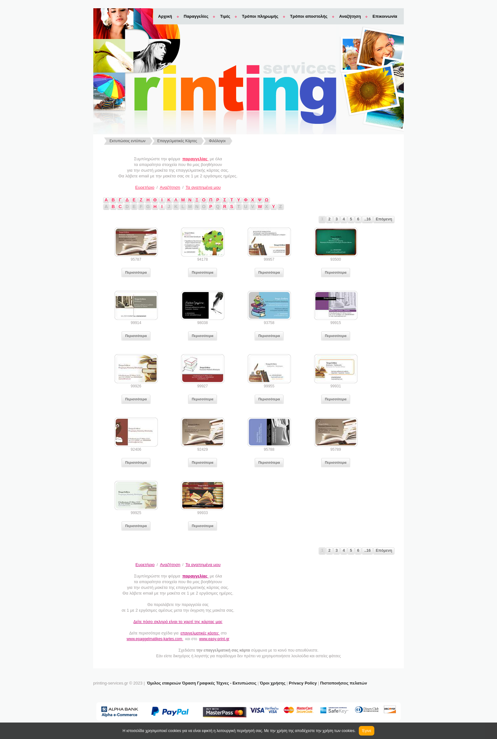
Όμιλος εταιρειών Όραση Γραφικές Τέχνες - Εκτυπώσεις (201, 683)
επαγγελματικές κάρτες (200, 633)
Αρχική (165, 16)
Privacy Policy (303, 683)
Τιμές (225, 16)
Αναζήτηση (350, 16)
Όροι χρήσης (273, 683)
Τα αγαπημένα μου (203, 187)
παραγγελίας (195, 158)
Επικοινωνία (384, 16)
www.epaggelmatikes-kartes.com (154, 639)
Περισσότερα (136, 272)
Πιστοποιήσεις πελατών (343, 683)
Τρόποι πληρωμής (260, 16)
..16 (367, 219)
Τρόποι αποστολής (308, 16)
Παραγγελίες (196, 16)
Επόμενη (384, 219)
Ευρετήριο (144, 187)
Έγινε (366, 731)
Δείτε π (178, 622)
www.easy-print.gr (214, 639)
